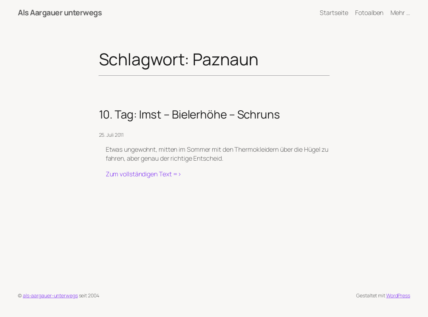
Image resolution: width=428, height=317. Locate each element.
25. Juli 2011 (111, 134)
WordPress (398, 295)
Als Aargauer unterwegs (60, 12)
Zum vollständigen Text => (144, 174)
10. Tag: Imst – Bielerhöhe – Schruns (189, 114)
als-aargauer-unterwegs (50, 295)
